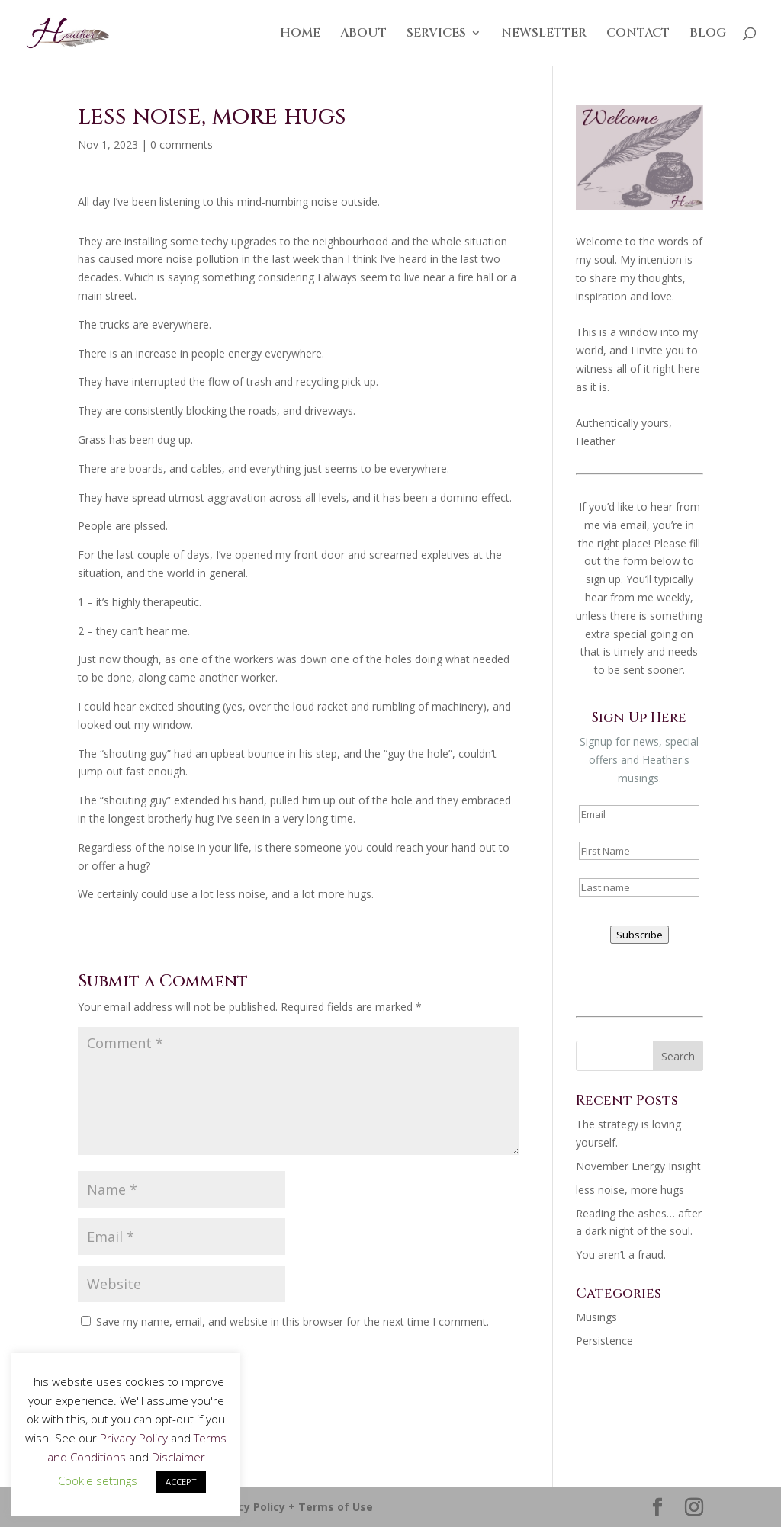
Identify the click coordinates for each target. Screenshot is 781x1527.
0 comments (181, 144)
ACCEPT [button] (181, 1481)
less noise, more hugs (630, 1189)
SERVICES (436, 34)
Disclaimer (178, 1456)
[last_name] (639, 887)
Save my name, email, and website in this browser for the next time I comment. (292, 1321)
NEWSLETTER (544, 34)
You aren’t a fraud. (621, 1254)
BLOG (707, 34)
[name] (639, 851)
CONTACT (638, 34)
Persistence (604, 1340)
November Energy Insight (638, 1166)
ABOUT (363, 34)
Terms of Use (335, 1507)
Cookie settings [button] (97, 1480)
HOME (300, 34)
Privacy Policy (248, 1507)
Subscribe (639, 935)
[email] (639, 814)
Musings (596, 1317)
